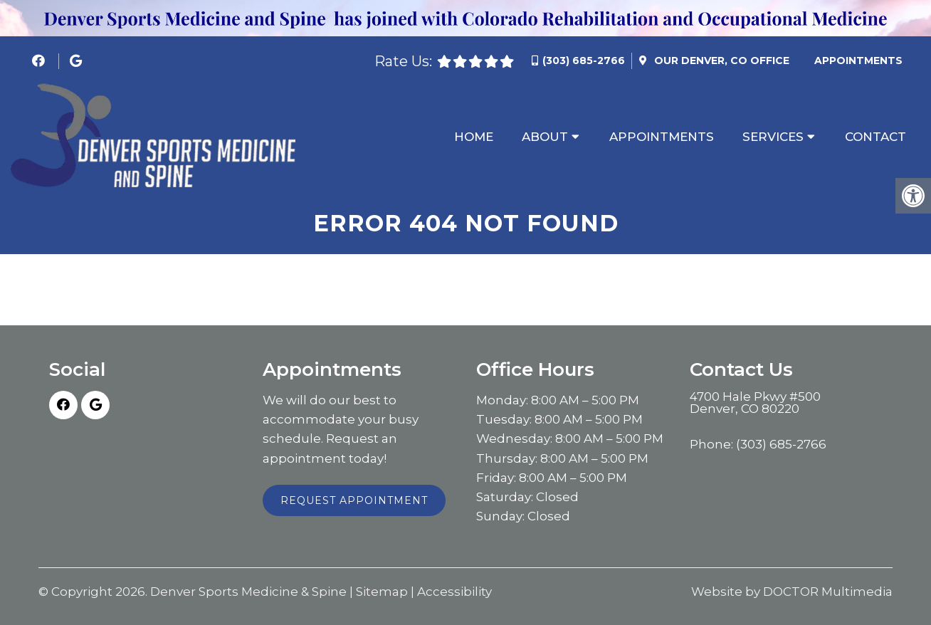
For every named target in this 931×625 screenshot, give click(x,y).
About (545, 137)
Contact (875, 137)
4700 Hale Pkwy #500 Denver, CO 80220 (755, 403)
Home (473, 137)
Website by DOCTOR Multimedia (792, 592)
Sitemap (382, 592)
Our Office (720, 60)
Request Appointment (354, 500)
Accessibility (454, 592)
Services (773, 137)
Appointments (858, 60)
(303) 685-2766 (583, 60)
